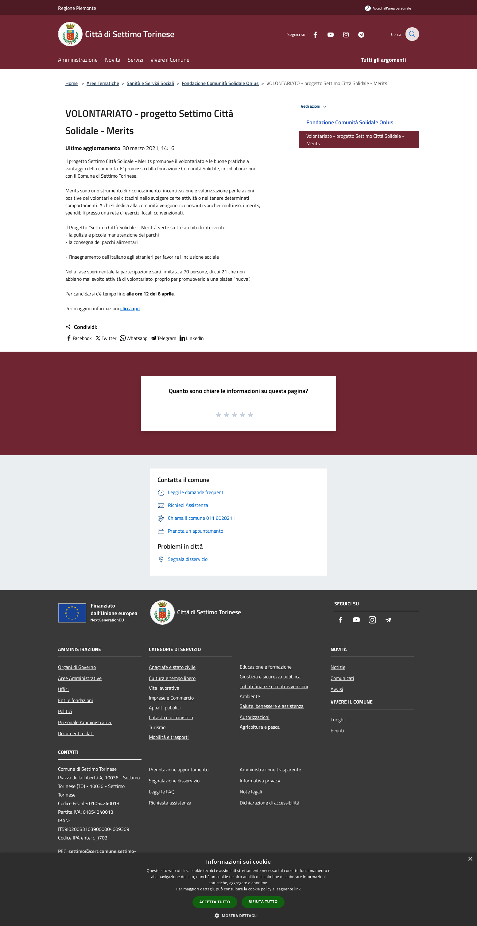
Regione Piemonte (77, 8)
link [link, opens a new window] (297, 889)
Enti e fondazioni (75, 700)
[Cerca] (411, 34)
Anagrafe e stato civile (172, 667)
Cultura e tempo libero (172, 678)
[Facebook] (311, 34)
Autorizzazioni (255, 717)
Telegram (163, 338)
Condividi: (81, 327)
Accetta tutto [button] (215, 902)
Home (71, 83)
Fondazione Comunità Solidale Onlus (220, 83)
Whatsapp (133, 338)
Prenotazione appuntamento (178, 769)
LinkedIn (191, 338)
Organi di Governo (77, 667)
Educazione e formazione (266, 666)
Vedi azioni (314, 106)
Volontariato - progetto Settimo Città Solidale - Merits (355, 139)
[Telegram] (357, 34)
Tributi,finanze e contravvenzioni (274, 686)
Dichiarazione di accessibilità (269, 802)
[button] (238, 915)
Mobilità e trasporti (169, 737)
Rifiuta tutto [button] (263, 901)
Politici (65, 711)
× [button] (470, 859)
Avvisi (337, 689)
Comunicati (342, 678)
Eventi (337, 730)
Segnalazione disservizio (174, 780)
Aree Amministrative (80, 678)
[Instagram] (341, 34)
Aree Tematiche (103, 83)
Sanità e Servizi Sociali (150, 83)
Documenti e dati (76, 733)
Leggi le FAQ (162, 791)
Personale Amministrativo (85, 722)
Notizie (338, 667)
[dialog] (238, 889)
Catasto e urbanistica (171, 717)
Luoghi (338, 719)
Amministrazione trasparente (270, 769)
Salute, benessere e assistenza (272, 706)
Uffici (63, 689)
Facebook (78, 338)
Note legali (251, 791)
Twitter (105, 338)
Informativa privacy (260, 780)
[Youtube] (326, 34)
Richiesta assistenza (170, 802)
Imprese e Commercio (171, 697)
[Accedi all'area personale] (388, 8)
